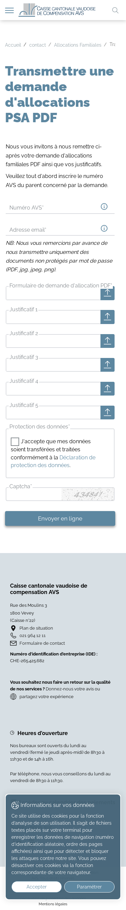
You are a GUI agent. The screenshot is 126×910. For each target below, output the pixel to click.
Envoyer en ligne (60, 518)
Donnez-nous (59, 688)
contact (37, 45)
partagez (28, 696)
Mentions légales (53, 904)
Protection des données (39, 426)
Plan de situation (36, 628)
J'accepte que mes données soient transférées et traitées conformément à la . (53, 453)
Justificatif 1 (23, 309)
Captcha (20, 486)
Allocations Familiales (77, 45)
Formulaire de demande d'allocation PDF (60, 285)
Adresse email (27, 230)
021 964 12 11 (32, 635)
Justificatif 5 (23, 405)
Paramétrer (89, 887)
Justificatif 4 (23, 381)
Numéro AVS (26, 207)
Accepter (37, 887)
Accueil (13, 45)
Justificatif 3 (23, 357)
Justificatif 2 (23, 333)
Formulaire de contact (42, 643)
